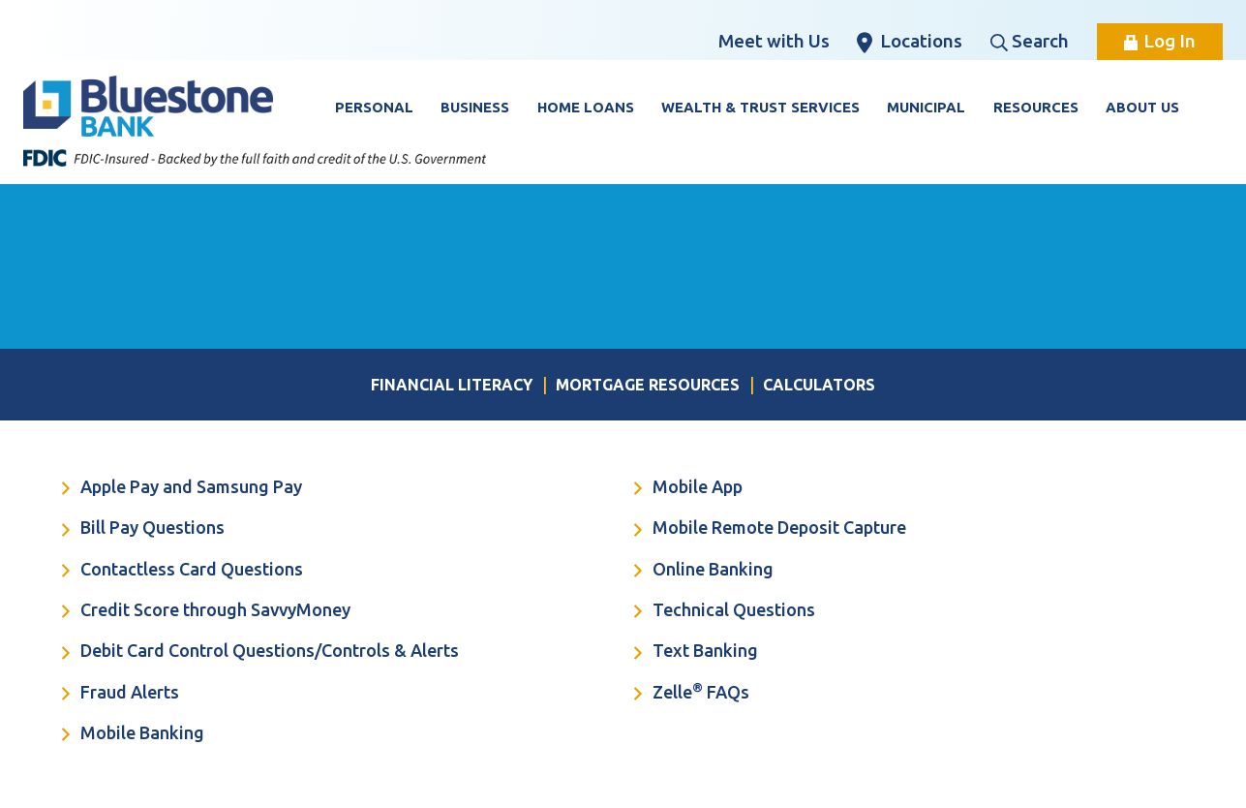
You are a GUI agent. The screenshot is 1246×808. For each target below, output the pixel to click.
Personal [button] (374, 107)
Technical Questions (724, 611)
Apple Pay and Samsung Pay (182, 488)
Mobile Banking (133, 734)
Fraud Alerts (120, 693)
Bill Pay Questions (143, 529)
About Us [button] (1142, 107)
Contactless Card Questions (182, 570)
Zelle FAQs (691, 692)
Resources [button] (1036, 107)
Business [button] (475, 107)
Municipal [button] (926, 107)
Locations (909, 41)
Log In (1160, 40)
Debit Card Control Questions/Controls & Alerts (260, 652)
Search (1029, 40)
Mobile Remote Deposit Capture (770, 529)
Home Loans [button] (585, 107)
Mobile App (688, 488)
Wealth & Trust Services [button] (760, 107)
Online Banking (704, 570)
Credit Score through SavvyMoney (206, 611)
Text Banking (696, 652)
